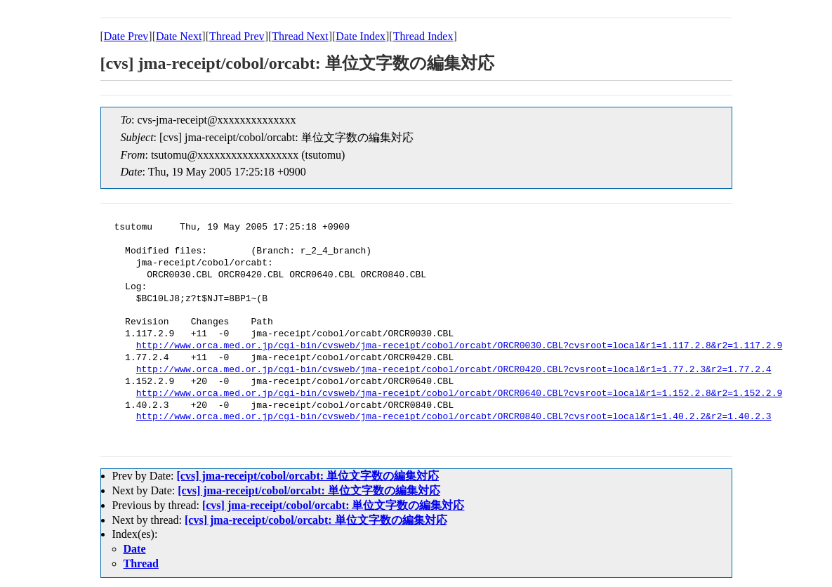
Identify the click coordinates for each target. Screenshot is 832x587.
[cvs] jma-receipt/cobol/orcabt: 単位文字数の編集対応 (307, 476)
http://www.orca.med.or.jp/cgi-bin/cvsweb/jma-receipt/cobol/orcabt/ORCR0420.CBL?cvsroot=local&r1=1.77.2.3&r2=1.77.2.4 (454, 370)
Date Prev (126, 36)
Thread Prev (237, 36)
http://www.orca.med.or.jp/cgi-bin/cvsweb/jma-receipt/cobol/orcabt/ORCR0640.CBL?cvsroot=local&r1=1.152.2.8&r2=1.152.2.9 (459, 394)
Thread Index (423, 36)
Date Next (179, 36)
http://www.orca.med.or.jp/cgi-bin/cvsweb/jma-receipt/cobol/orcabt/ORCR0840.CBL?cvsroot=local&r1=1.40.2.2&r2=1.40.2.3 (454, 417)
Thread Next (300, 36)
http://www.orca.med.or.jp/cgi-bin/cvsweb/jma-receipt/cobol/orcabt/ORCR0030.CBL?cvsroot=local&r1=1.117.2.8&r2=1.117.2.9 (459, 346)
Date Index (360, 36)
